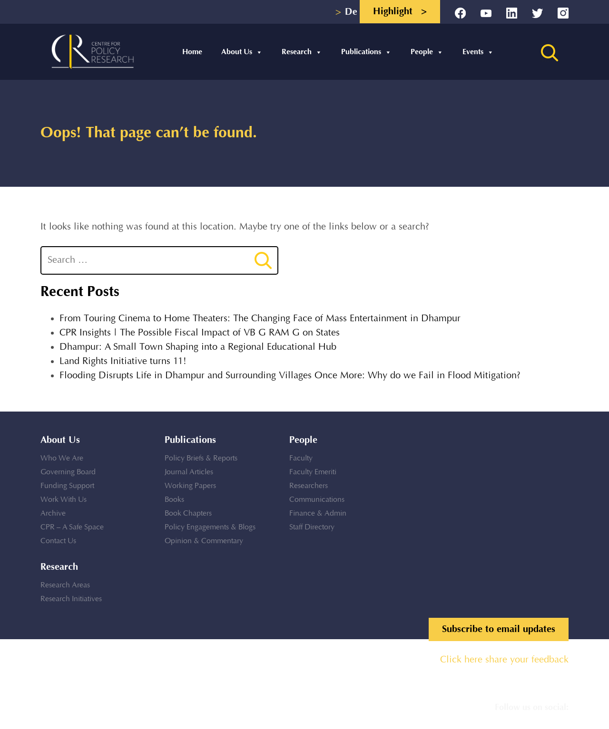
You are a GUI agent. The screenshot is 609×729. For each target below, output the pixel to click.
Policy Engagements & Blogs (210, 527)
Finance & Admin (317, 513)
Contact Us (58, 541)
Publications (366, 52)
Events (478, 52)
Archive (53, 513)
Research (302, 52)
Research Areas (65, 585)
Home (192, 52)
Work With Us (63, 499)
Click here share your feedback (504, 659)
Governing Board (68, 472)
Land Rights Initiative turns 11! (123, 361)
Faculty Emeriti (312, 472)
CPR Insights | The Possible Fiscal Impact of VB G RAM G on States (199, 332)
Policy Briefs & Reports (201, 458)
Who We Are (61, 458)
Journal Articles (189, 472)
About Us (242, 52)
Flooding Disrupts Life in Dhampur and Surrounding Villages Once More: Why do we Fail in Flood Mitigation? (290, 375)
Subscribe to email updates (498, 629)
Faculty (301, 458)
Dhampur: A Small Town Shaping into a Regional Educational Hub (197, 347)
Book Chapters (188, 513)
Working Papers (190, 485)
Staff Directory (311, 527)
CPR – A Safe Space (72, 527)
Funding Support (67, 485)
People (427, 52)
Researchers (308, 485)
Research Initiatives (71, 599)
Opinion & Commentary (204, 541)
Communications (316, 499)
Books (174, 499)
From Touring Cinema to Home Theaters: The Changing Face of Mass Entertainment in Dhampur (260, 318)
